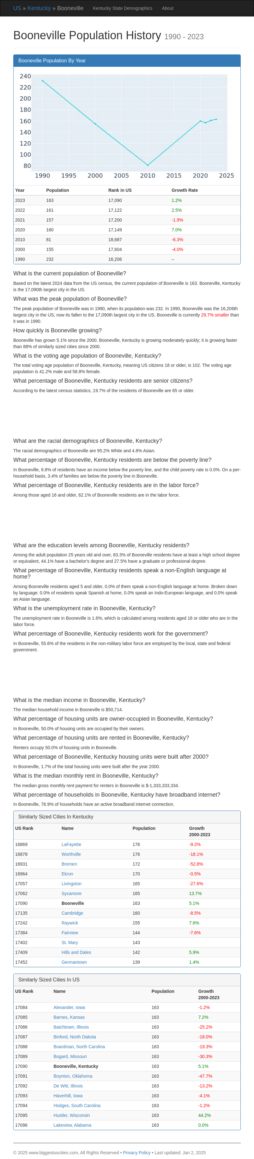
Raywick (70, 922)
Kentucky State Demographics (122, 8)
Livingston (72, 883)
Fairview (70, 932)
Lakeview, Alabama (72, 1125)
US (17, 8)
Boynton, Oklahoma (72, 1076)
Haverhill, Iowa (67, 1095)
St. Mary (70, 942)
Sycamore (72, 893)
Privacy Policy (136, 1152)
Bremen (69, 864)
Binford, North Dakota (74, 1036)
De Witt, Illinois (68, 1085)
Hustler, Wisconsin (71, 1115)
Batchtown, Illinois (71, 1027)
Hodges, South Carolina (76, 1105)
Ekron (67, 873)
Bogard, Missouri (70, 1056)
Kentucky (39, 8)
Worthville (71, 854)
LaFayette (71, 844)
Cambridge (72, 913)
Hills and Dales (76, 952)
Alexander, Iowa (69, 1007)
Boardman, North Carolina (79, 1046)
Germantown (74, 962)
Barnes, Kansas (69, 1017)
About (167, 8)
